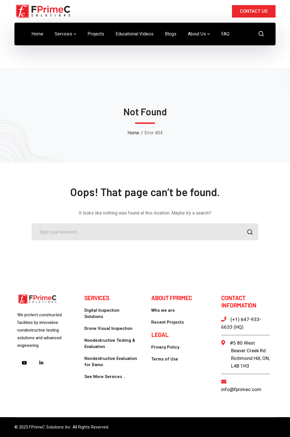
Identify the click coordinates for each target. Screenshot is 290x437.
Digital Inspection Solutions (102, 313)
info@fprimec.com (241, 389)
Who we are (163, 310)
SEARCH (248, 232)
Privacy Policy (165, 347)
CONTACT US (254, 11)
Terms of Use (164, 359)
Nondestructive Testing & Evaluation (109, 343)
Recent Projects (167, 322)
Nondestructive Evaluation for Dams (110, 361)
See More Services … (105, 376)
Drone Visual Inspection (108, 328)
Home (133, 132)
